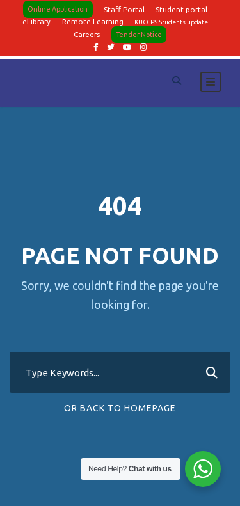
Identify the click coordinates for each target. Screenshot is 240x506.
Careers (87, 34)
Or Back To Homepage (120, 408)
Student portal (181, 9)
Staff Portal (124, 9)
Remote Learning (93, 21)
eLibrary (36, 21)
